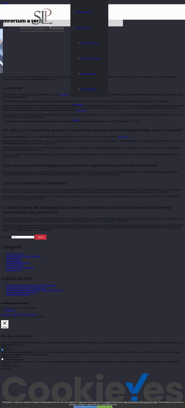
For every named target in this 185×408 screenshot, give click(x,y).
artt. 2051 (64, 94)
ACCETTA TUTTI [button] (105, 407)
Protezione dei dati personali (18, 263)
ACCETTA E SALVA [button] (10, 366)
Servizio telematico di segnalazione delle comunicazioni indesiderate (34, 290)
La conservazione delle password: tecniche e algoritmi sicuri (31, 285)
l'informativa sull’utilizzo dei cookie (143, 402)
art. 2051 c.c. (124, 137)
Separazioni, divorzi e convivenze (20, 268)
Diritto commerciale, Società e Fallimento (23, 256)
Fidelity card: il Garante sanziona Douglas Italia (26, 288)
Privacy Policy (31, 314)
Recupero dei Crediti (14, 265)
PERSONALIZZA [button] (89, 407)
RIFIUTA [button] (78, 407)
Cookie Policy (17, 314)
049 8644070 (9, 310)
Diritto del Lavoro (13, 258)
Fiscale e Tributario (14, 261)
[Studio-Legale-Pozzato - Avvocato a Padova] (42, 31)
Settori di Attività (13, 270)
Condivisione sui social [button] (10, 357)
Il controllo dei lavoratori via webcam (21, 292)
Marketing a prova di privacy (18, 295)
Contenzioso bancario (15, 254)
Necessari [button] (5, 347)
